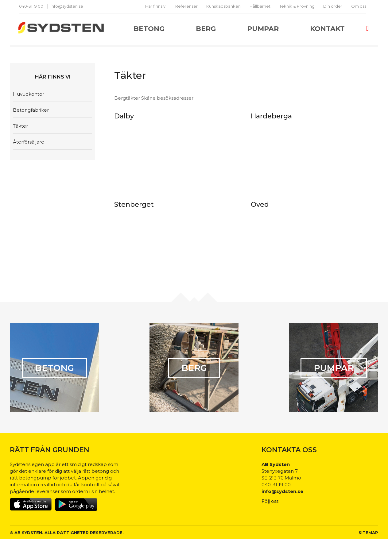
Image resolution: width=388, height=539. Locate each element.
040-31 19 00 (31, 6)
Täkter (20, 126)
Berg (206, 29)
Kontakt (327, 29)
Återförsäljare (28, 142)
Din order (332, 6)
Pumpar (263, 29)
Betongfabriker (31, 110)
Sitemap (368, 532)
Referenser (186, 6)
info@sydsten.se (67, 6)
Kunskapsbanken (223, 6)
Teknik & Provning (297, 6)
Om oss (358, 6)
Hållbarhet (260, 6)
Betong (149, 29)
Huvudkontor (28, 94)
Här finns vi (155, 6)
